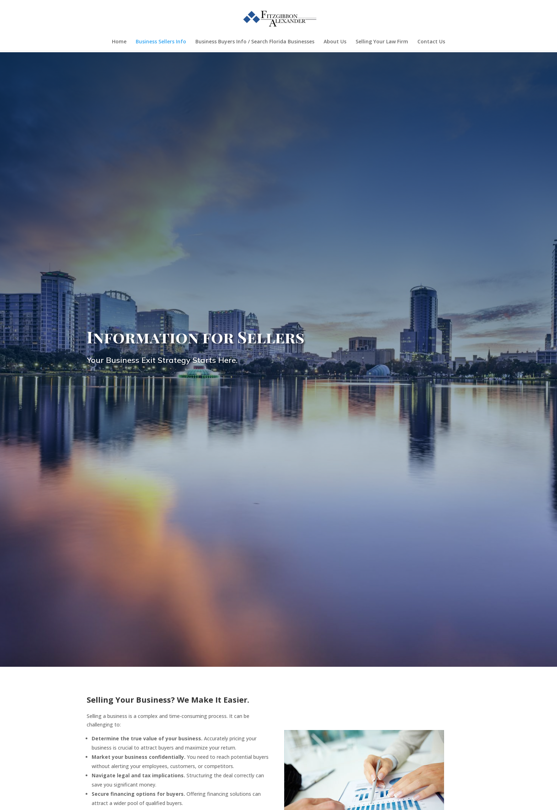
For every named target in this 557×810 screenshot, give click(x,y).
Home (119, 42)
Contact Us (431, 42)
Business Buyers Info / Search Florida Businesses (254, 42)
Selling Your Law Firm (382, 42)
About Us (335, 42)
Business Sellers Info (161, 42)
